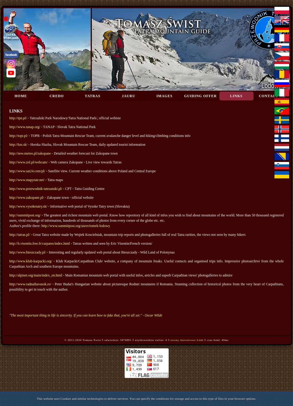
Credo (56, 96)
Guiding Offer (200, 96)
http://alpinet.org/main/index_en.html (35, 275)
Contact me (272, 96)
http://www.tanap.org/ (24, 127)
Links (236, 96)
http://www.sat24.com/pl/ (27, 171)
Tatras (92, 96)
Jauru (128, 96)
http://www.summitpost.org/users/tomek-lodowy (76, 226)
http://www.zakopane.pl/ (26, 197)
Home (21, 96)
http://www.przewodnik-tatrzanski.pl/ (35, 189)
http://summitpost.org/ (25, 215)
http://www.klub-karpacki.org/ (30, 261)
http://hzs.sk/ (18, 144)
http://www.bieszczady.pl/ (27, 252)
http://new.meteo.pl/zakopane (30, 153)
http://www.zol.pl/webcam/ (28, 162)
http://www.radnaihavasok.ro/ (30, 284)
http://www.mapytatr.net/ (27, 180)
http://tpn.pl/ (18, 118)
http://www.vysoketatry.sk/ (28, 206)
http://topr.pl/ (18, 136)
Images (164, 96)
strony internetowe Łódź (187, 340)
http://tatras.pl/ (19, 235)
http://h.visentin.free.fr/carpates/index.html (39, 243)
